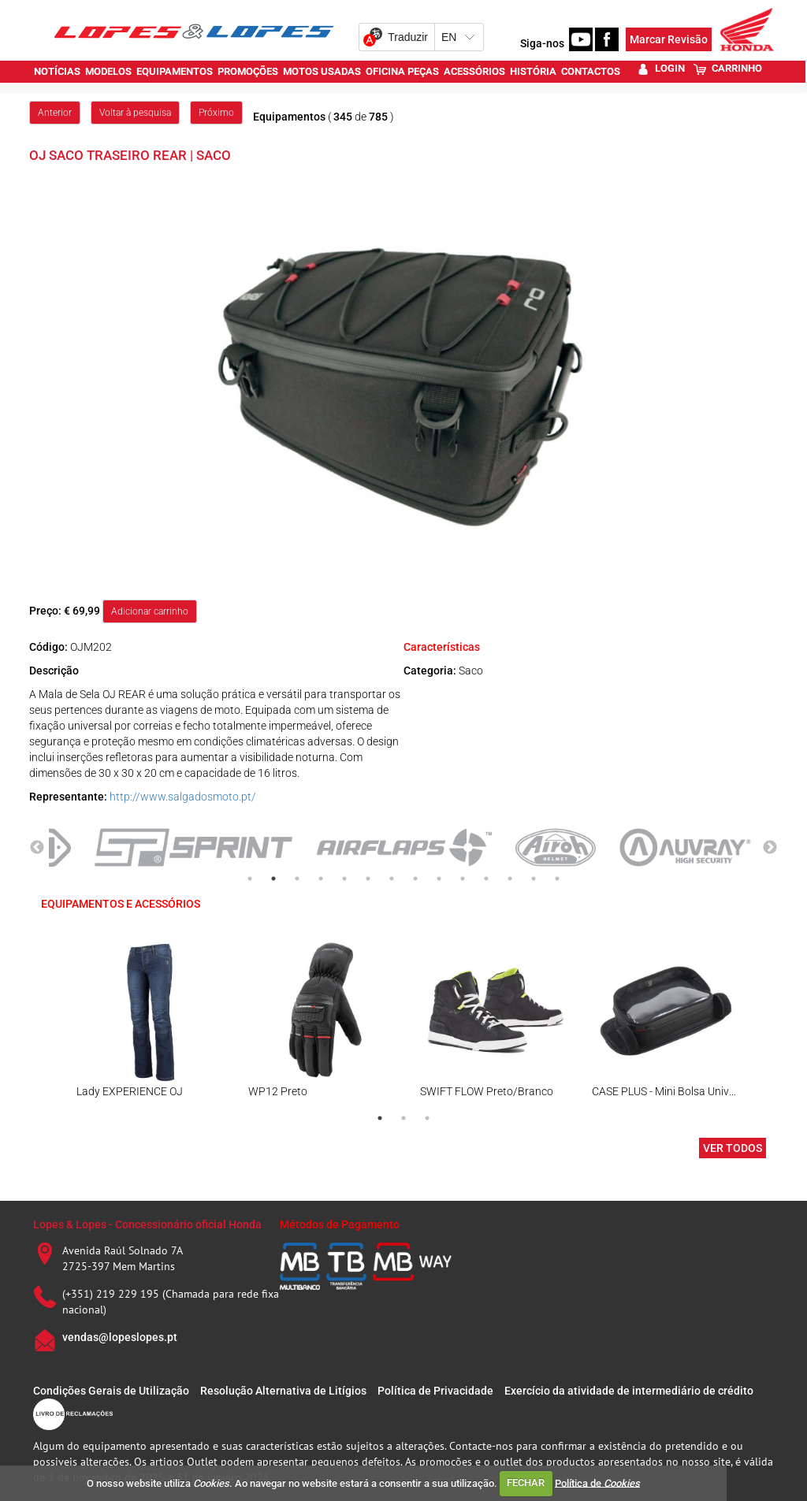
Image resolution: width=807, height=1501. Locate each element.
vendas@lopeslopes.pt (119, 1337)
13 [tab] (533, 878)
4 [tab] (321, 878)
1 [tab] (250, 878)
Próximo (216, 112)
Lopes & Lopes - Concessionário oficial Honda (147, 1224)
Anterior (55, 112)
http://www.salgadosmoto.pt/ (183, 796)
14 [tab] (557, 878)
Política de (597, 1482)
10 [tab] (462, 878)
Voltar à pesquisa (135, 112)
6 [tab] (368, 878)
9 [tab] (439, 878)
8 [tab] (415, 878)
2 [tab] (273, 878)
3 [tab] (297, 878)
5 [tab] (344, 878)
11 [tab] (486, 878)
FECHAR (526, 1482)
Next (770, 848)
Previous (37, 848)
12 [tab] (510, 878)
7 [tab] (392, 878)
